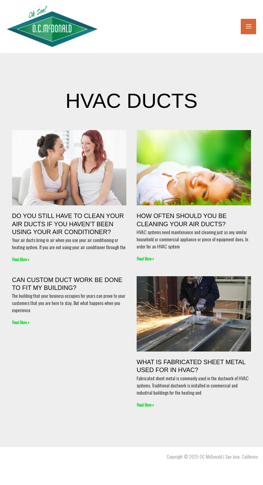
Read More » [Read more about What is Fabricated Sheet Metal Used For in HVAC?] (145, 405)
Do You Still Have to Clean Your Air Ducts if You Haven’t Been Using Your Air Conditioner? (68, 224)
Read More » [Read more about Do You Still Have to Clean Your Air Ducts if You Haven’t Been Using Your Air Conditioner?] (20, 259)
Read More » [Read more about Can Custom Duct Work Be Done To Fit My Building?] (20, 322)
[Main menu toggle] (248, 26)
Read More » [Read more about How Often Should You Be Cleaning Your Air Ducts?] (145, 258)
